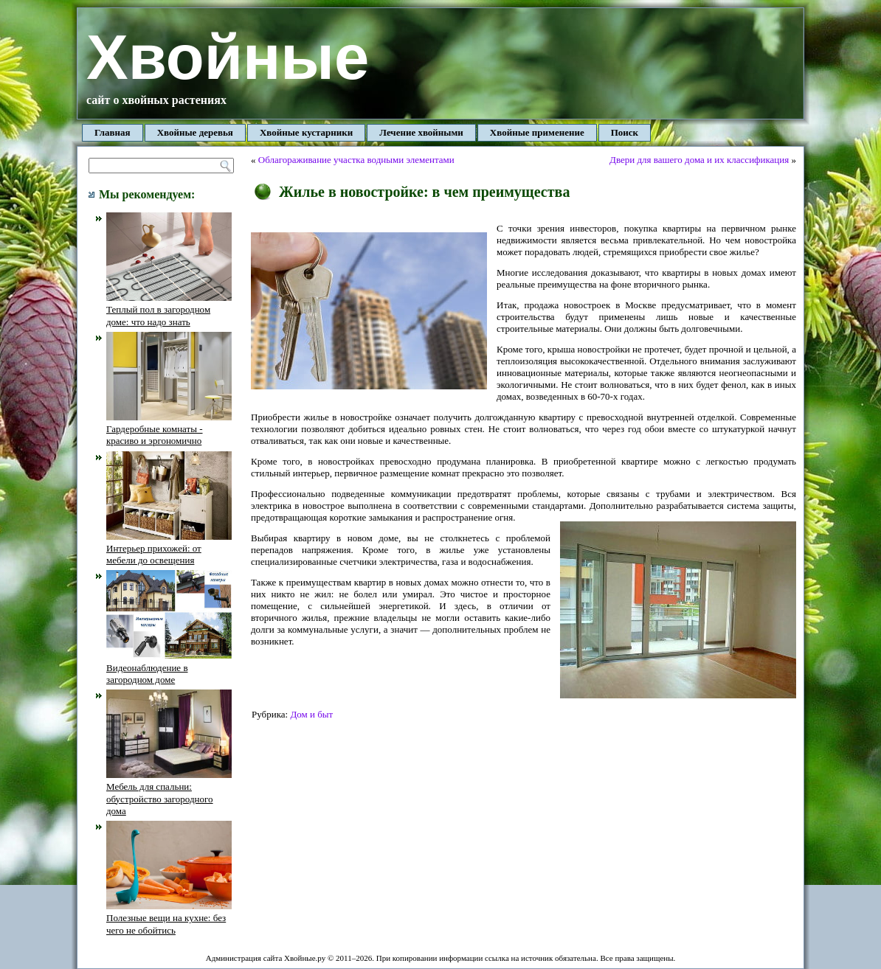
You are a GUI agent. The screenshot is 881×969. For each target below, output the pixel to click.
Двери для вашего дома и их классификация (699, 159)
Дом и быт (311, 714)
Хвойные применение (537, 132)
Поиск (624, 132)
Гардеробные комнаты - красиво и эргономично (169, 429)
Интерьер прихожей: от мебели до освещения (169, 548)
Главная (112, 132)
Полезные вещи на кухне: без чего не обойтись (169, 918)
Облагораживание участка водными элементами (356, 159)
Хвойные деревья (195, 132)
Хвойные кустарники (306, 132)
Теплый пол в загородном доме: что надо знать (169, 309)
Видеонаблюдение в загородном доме (169, 667)
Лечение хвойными (421, 132)
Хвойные (227, 57)
